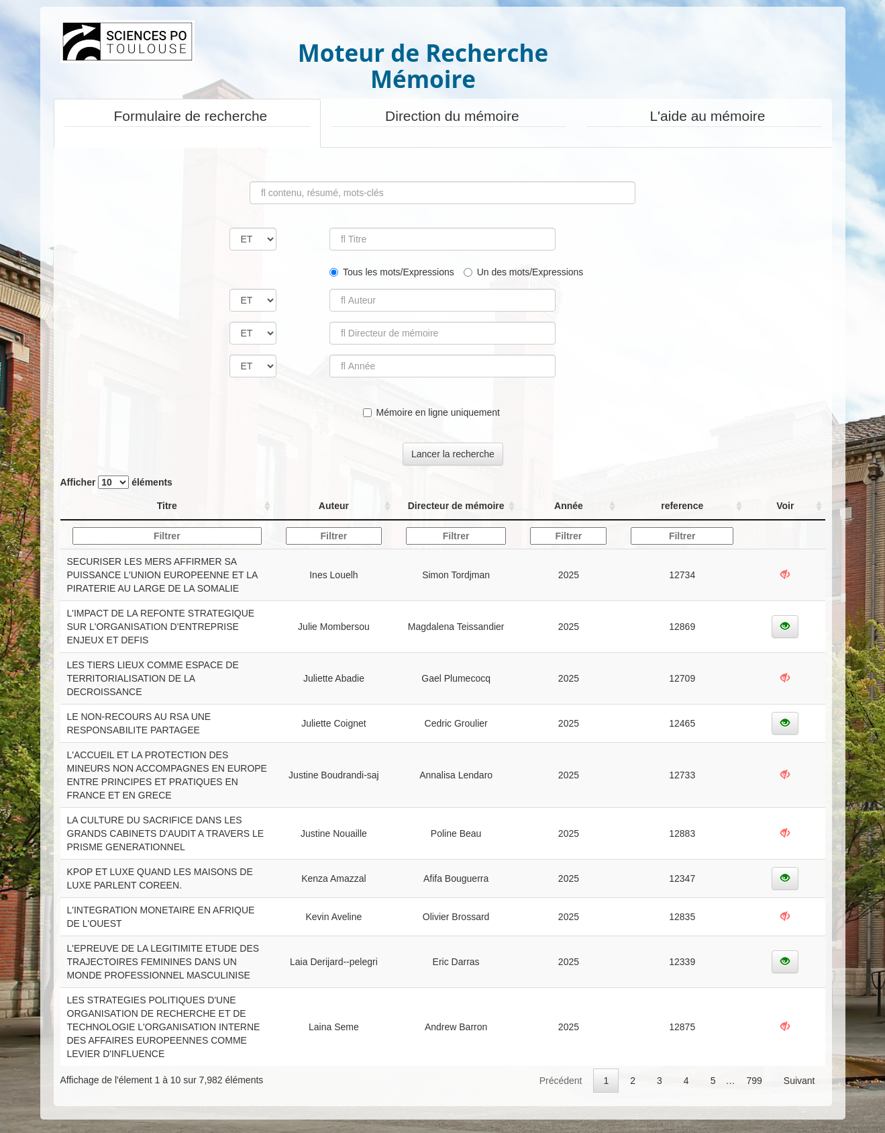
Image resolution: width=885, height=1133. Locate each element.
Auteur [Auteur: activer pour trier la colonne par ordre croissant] (334, 505)
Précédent (560, 1080)
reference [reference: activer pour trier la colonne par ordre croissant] (682, 505)
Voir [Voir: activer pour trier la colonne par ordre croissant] (785, 505)
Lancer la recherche (452, 454)
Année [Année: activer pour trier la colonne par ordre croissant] (568, 505)
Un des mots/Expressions (524, 272)
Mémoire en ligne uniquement (431, 412)
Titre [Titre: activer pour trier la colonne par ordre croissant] (167, 505)
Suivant (799, 1080)
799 (754, 1080)
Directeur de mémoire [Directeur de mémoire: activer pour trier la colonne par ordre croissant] (456, 505)
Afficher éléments (116, 482)
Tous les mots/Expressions (391, 272)
